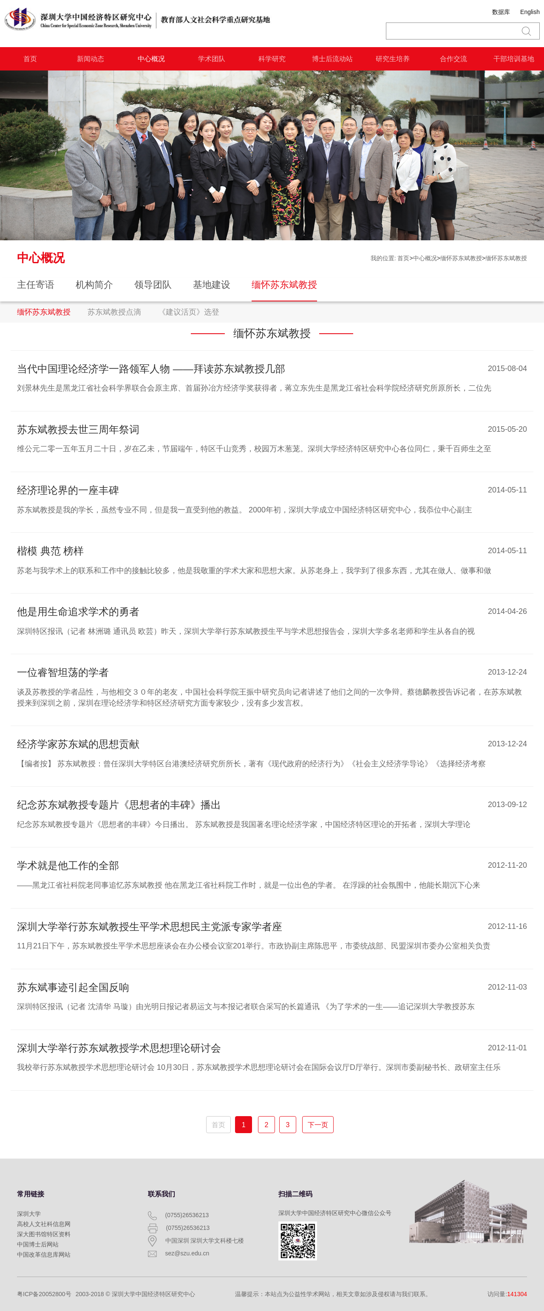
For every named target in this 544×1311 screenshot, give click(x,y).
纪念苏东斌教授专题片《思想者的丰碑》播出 (119, 804)
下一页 (318, 1124)
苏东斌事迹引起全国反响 (73, 987)
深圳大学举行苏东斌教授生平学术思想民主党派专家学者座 (149, 926)
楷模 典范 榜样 (50, 551)
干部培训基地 (513, 58)
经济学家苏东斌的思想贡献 (78, 744)
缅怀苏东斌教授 (461, 258)
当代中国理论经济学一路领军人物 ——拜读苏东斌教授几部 (151, 368)
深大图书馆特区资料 (44, 1234)
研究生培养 (393, 58)
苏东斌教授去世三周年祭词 (78, 429)
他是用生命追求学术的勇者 (78, 611)
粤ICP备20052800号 (44, 1294)
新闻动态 (90, 58)
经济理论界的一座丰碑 (68, 490)
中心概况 (151, 58)
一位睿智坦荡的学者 (63, 672)
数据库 (501, 11)
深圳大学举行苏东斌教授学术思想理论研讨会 (119, 1048)
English (530, 11)
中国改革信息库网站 (44, 1254)
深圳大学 (29, 1213)
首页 (30, 58)
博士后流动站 (332, 58)
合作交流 (453, 58)
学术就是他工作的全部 (68, 865)
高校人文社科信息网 (44, 1224)
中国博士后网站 (38, 1244)
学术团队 (211, 58)
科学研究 (272, 58)
